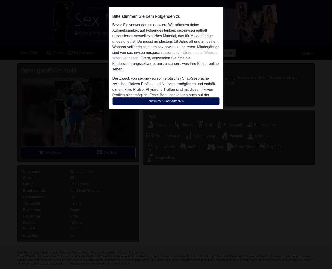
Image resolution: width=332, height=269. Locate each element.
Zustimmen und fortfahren (166, 101)
